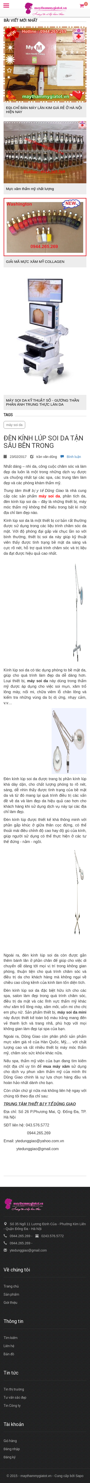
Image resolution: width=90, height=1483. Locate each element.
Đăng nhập (12, 1449)
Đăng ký (10, 1457)
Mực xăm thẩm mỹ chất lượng (30, 189)
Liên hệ (9, 1346)
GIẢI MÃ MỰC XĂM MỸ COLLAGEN (35, 262)
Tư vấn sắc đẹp (15, 1397)
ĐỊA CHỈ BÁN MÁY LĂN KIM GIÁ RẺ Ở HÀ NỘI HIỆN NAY (44, 110)
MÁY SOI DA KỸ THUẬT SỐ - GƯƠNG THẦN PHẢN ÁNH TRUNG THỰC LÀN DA (42, 402)
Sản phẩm (11, 1294)
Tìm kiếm (11, 1338)
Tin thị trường (14, 1389)
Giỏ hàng (10, 1441)
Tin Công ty (12, 1406)
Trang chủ (11, 1286)
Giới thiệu (10, 1302)
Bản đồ (9, 1354)
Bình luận (70, 457)
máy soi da (14, 425)
